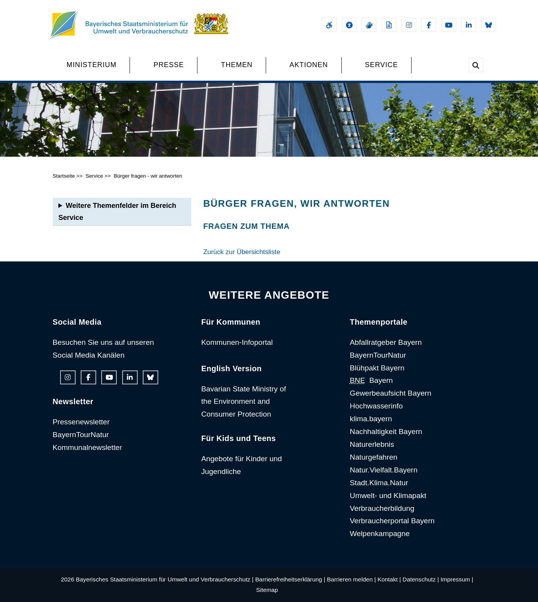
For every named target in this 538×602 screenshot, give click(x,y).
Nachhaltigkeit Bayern (386, 431)
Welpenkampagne (380, 533)
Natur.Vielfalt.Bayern (384, 470)
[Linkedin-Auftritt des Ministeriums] (468, 25)
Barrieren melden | (351, 579)
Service (94, 176)
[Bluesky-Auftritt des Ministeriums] (488, 25)
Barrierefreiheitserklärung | (290, 579)
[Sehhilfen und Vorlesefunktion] (349, 25)
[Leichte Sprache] (389, 25)
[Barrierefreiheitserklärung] (329, 25)
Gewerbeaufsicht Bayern (390, 393)
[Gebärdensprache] (369, 25)
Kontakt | (389, 579)
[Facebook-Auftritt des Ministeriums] (428, 25)
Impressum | (457, 579)
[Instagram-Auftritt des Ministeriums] (408, 25)
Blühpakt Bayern (377, 368)
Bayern (371, 380)
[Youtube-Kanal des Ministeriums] (448, 25)
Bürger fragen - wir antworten (148, 176)
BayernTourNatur (81, 435)
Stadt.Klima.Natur (379, 483)
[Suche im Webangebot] (476, 65)
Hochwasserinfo (376, 406)
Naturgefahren (374, 457)
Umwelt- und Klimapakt (388, 495)
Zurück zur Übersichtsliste (241, 252)
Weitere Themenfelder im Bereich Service (117, 211)
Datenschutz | (421, 579)
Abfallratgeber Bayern (386, 342)
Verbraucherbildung (382, 508)
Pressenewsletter (81, 422)
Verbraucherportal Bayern (392, 521)
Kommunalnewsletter (87, 447)
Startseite (64, 176)
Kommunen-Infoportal (237, 342)
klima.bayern (371, 419)
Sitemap (267, 589)
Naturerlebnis (372, 444)
